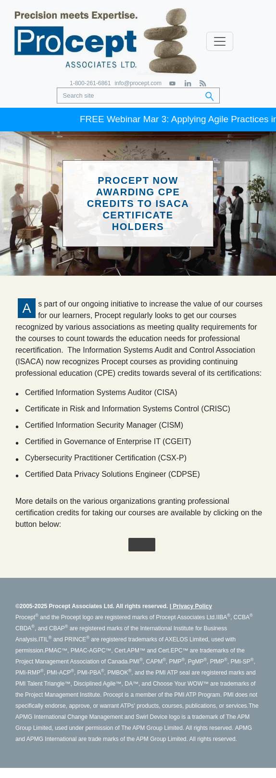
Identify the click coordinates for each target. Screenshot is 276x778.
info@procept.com (138, 83)
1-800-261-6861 (90, 83)
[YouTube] (172, 83)
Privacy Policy (192, 606)
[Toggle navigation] (219, 41)
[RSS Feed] (202, 83)
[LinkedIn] (187, 83)
